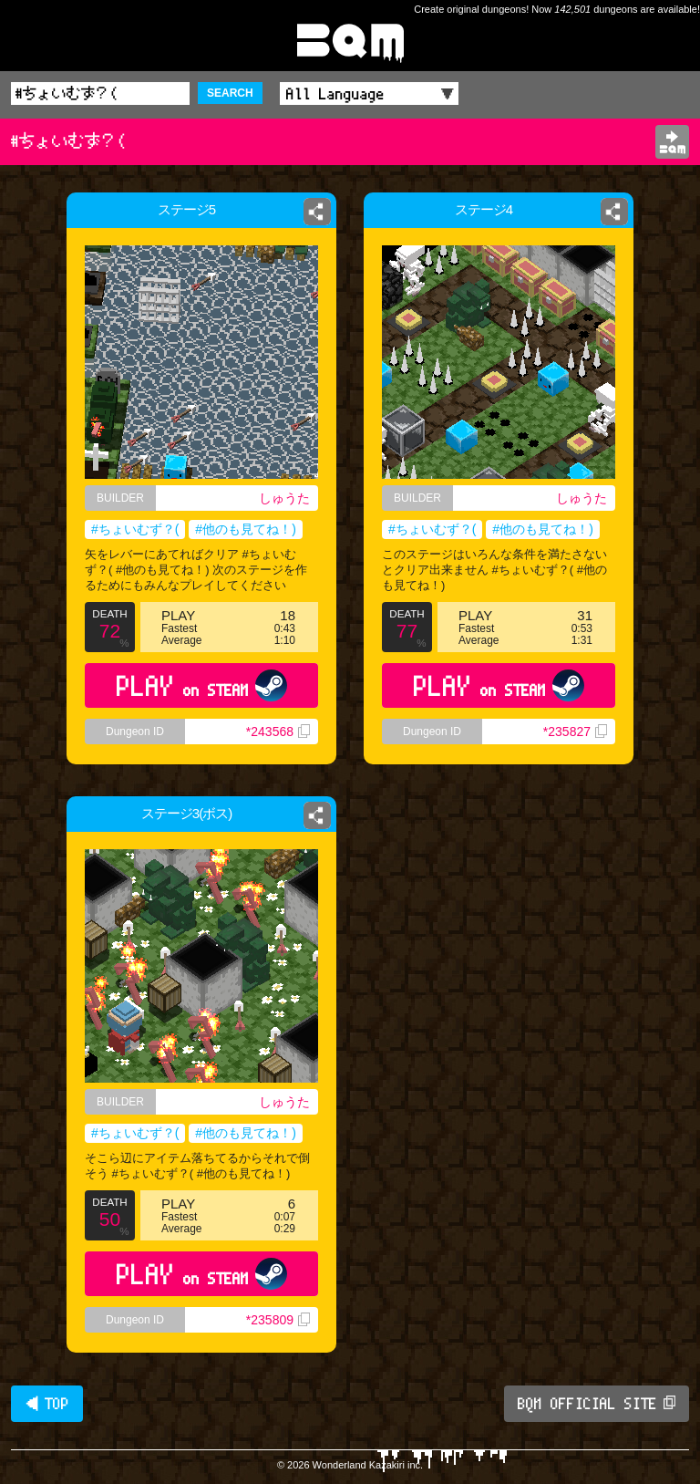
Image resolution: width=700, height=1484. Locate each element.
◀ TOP (47, 1404)
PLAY (202, 685)
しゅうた (284, 498)
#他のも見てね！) (245, 529)
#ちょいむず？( (135, 529)
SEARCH (230, 93)
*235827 (575, 731)
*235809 (278, 1320)
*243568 (278, 731)
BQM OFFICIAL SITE (596, 1404)
